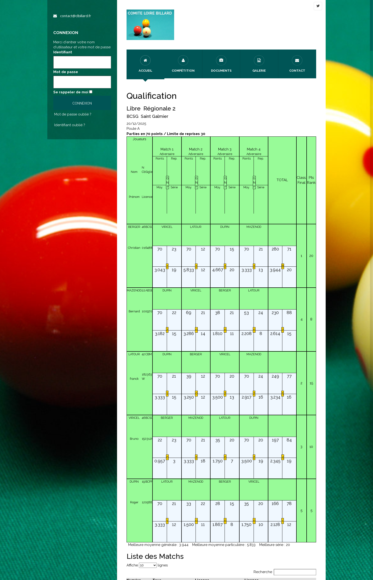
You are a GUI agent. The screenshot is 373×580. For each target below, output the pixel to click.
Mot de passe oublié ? (72, 114)
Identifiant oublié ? (69, 125)
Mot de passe (65, 72)
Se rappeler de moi (70, 92)
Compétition (183, 63)
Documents (221, 63)
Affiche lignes (147, 565)
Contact (297, 63)
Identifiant (62, 52)
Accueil (145, 63)
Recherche (285, 572)
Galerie (259, 63)
